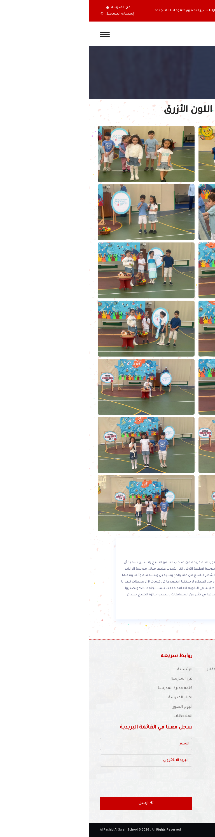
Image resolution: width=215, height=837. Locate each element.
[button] (197, 11)
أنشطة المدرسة (190, 750)
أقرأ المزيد (175, 612)
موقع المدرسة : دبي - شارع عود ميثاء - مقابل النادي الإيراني (156, 673)
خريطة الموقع (191, 787)
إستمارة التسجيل (28, 14)
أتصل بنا (197, 778)
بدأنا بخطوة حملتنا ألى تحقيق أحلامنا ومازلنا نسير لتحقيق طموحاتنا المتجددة (128, 11)
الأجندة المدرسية (189, 759)
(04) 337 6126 (185, 685)
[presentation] (60, 782)
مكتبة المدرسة (191, 741)
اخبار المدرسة (91, 697)
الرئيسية (95, 670)
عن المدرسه (29, 8)
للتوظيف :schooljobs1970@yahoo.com (163, 695)
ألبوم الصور (93, 707)
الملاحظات (93, 716)
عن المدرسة (92, 679)
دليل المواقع (193, 769)
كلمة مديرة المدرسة (86, 688)
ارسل (57, 802)
